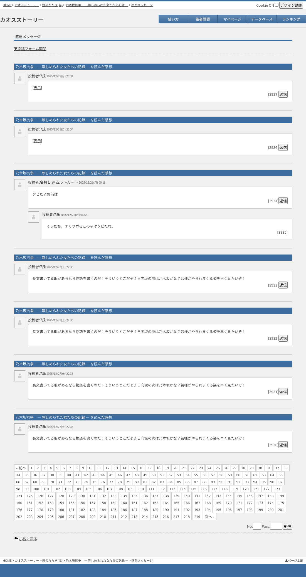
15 (133, 467)
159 (113, 502)
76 (103, 481)
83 (162, 481)
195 (218, 509)
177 (30, 509)
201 (281, 509)
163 (155, 502)
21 (184, 467)
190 (166, 509)
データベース (261, 19)
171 (239, 502)
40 (69, 474)
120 (246, 488)
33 (285, 467)
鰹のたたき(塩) (52, 5)
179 (51, 509)
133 (113, 495)
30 (260, 467)
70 (52, 481)
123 (277, 488)
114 (183, 488)
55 (196, 474)
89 (213, 481)
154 (61, 502)
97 (281, 481)
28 (243, 467)
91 (230, 481)
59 (230, 474)
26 (226, 467)
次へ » (209, 516)
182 (82, 509)
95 (264, 481)
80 (137, 481)
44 (103, 474)
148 (271, 495)
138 (166, 495)
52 (170, 474)
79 (128, 481)
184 (103, 509)
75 (94, 481)
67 (26, 481)
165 (176, 502)
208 (82, 516)
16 (141, 467)
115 (193, 488)
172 (249, 502)
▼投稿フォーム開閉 (30, 48)
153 (51, 502)
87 (196, 481)
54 (187, 474)
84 (170, 481)
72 (69, 481)
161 (134, 502)
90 (221, 481)
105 (88, 488)
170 (229, 502)
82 (154, 481)
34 (18, 474)
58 (221, 474)
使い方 (173, 19)
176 (19, 509)
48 (137, 474)
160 (124, 502)
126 (40, 495)
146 (249, 495)
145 (239, 495)
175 (281, 502)
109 (130, 488)
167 (197, 502)
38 (52, 474)
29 (251, 467)
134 (124, 495)
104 (78, 488)
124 (19, 495)
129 (71, 495)
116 (204, 488)
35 (26, 474)
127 (51, 495)
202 (19, 516)
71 (60, 481)
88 (204, 481)
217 (176, 516)
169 (218, 502)
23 (201, 467)
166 (187, 502)
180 (61, 509)
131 (93, 495)
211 (113, 516)
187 (134, 509)
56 (204, 474)
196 (229, 509)
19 (167, 467)
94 (255, 481)
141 (197, 495)
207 (71, 516)
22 (192, 467)
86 (187, 481)
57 (213, 474)
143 (218, 495)
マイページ (232, 19)
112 (162, 488)
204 (40, 516)
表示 (37, 87)
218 (187, 516)
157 (93, 502)
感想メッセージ (142, 5)
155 (71, 502)
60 (238, 474)
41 (77, 474)
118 (225, 488)
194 (208, 509)
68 (35, 481)
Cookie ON (267, 5)
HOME (7, 5)
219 (197, 516)
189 (155, 509)
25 (218, 467)
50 (154, 474)
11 (99, 467)
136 (145, 495)
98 (18, 488)
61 (247, 474)
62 (255, 474)
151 (30, 502)
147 (260, 495)
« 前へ (21, 467)
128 (61, 495)
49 (145, 474)
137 (155, 495)
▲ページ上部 (294, 560)
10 (90, 467)
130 (82, 495)
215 (155, 516)
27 (234, 467)
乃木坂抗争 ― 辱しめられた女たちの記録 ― (97, 5)
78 (120, 481)
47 (128, 474)
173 (260, 502)
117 (214, 488)
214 (145, 516)
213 (134, 516)
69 (43, 481)
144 (229, 495)
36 (35, 474)
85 (179, 481)
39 (60, 474)
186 (124, 509)
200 (271, 509)
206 (61, 516)
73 (77, 481)
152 (40, 502)
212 (124, 516)
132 (103, 495)
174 (271, 502)
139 (176, 495)
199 (260, 509)
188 (145, 509)
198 (249, 509)
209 (93, 516)
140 (187, 495)
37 (43, 474)
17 (150, 467)
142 (208, 495)
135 (134, 495)
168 (208, 502)
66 (18, 481)
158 (103, 502)
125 (30, 495)
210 (103, 516)
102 (57, 488)
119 (235, 488)
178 (40, 509)
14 (124, 467)
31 (268, 467)
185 (113, 509)
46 (120, 474)
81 (145, 481)
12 (107, 467)
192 (187, 509)
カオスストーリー (27, 5)
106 (99, 488)
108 (120, 488)
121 (256, 488)
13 (116, 467)
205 (51, 516)
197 (239, 509)
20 (175, 467)
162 (145, 502)
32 (277, 467)
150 (19, 502)
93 (247, 481)
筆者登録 (203, 19)
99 (26, 488)
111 (151, 488)
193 (197, 509)
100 (36, 488)
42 (86, 474)
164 (166, 502)
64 (272, 474)
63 (264, 474)
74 (86, 481)
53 (179, 474)
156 (82, 502)
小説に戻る (28, 538)
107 (109, 488)
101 (47, 488)
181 (71, 509)
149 (281, 495)
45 (111, 474)
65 (281, 474)
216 (166, 516)
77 (111, 481)
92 (238, 481)
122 (266, 488)
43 (94, 474)
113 (172, 488)
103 (68, 488)
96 (272, 481)
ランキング (291, 19)
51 (162, 474)
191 (176, 509)
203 (30, 516)
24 (209, 467)
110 (141, 488)
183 (93, 509)
